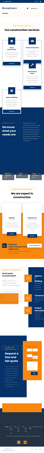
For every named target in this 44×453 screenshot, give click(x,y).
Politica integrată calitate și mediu (19, 436)
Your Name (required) (29, 348)
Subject (29, 355)
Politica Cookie (28, 436)
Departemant (35, 356)
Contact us (11, 63)
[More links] (40, 9)
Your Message (32, 365)
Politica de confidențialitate (36, 436)
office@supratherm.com (37, 426)
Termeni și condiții (9, 436)
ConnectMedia (12, 450)
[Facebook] (38, 1)
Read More (11, 233)
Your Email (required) (35, 348)
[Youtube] (40, 1)
